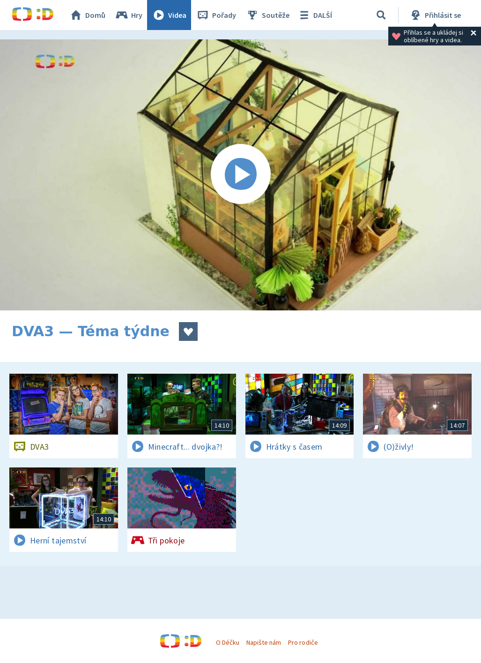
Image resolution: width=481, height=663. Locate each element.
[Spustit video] (240, 174)
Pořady (216, 15)
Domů (87, 15)
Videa (169, 15)
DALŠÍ (314, 15)
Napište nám (263, 642)
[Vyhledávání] (381, 15)
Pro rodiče (303, 642)
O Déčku (227, 642)
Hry (128, 15)
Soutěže (267, 15)
